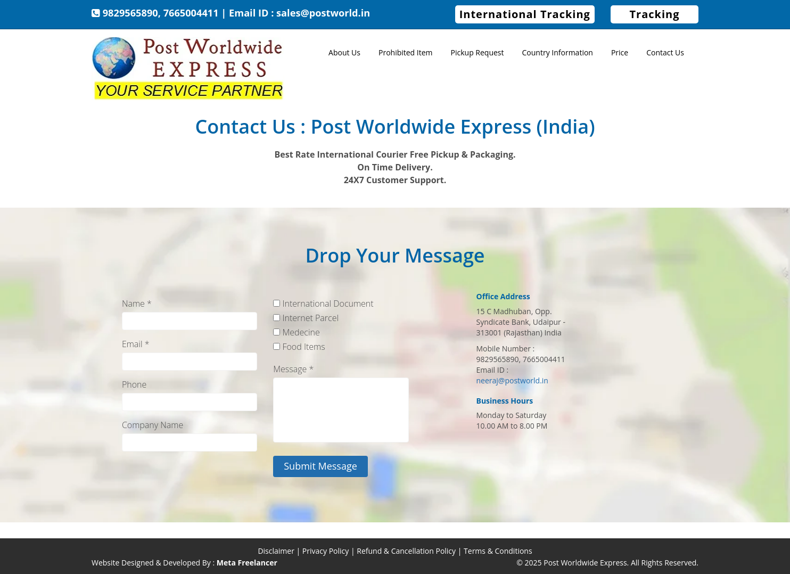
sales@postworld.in (323, 12)
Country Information (557, 52)
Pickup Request (477, 52)
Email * (136, 344)
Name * (137, 303)
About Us (344, 52)
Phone (134, 384)
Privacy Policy (325, 551)
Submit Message (320, 466)
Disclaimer (276, 551)
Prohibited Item (405, 52)
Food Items (299, 346)
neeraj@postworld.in (512, 380)
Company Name (152, 425)
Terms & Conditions (498, 551)
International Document (323, 303)
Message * (293, 369)
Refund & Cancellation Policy (406, 551)
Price (619, 52)
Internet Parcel (306, 318)
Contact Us (665, 52)
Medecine (296, 332)
